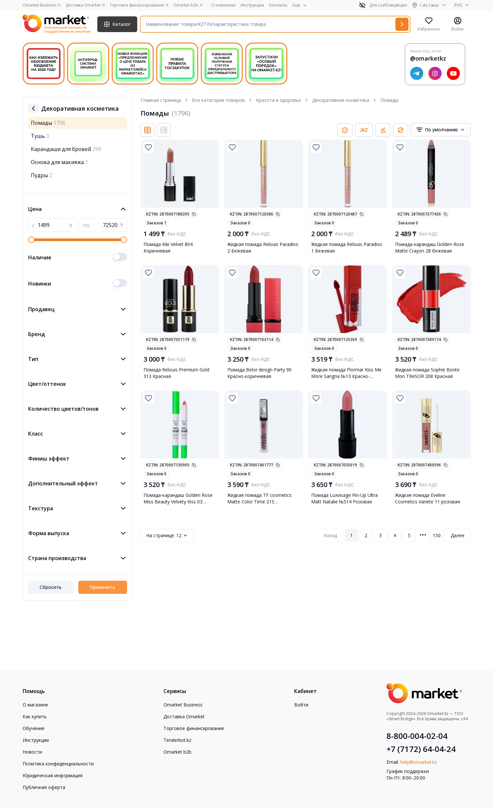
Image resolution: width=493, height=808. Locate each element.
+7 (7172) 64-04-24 (421, 749)
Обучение (34, 728)
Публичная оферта (44, 787)
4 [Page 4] (394, 535)
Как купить (35, 716)
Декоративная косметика (340, 100)
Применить (102, 587)
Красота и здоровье (278, 100)
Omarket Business (182, 705)
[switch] (120, 257)
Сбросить (51, 587)
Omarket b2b (177, 752)
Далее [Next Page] (458, 535)
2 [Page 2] (366, 535)
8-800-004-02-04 (417, 736)
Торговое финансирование (193, 728)
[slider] (31, 239)
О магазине (35, 705)
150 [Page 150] (437, 535)
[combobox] (441, 129)
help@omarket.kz (418, 762)
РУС (462, 5)
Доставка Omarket (184, 716)
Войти (301, 705)
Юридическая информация (53, 775)
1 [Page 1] (351, 535)
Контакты (278, 5)
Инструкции (252, 5)
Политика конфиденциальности (58, 764)
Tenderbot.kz (177, 740)
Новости (32, 752)
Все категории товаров (218, 100)
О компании (223, 5)
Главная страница (161, 100)
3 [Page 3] (380, 535)
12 (167, 535)
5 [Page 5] (409, 535)
